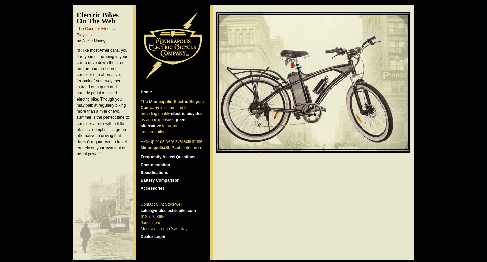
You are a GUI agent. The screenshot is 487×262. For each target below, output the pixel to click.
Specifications (154, 172)
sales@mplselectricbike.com (168, 210)
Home (146, 92)
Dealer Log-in (154, 236)
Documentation (155, 164)
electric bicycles (187, 113)
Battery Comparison (160, 180)
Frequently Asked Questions (168, 157)
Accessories (153, 188)
